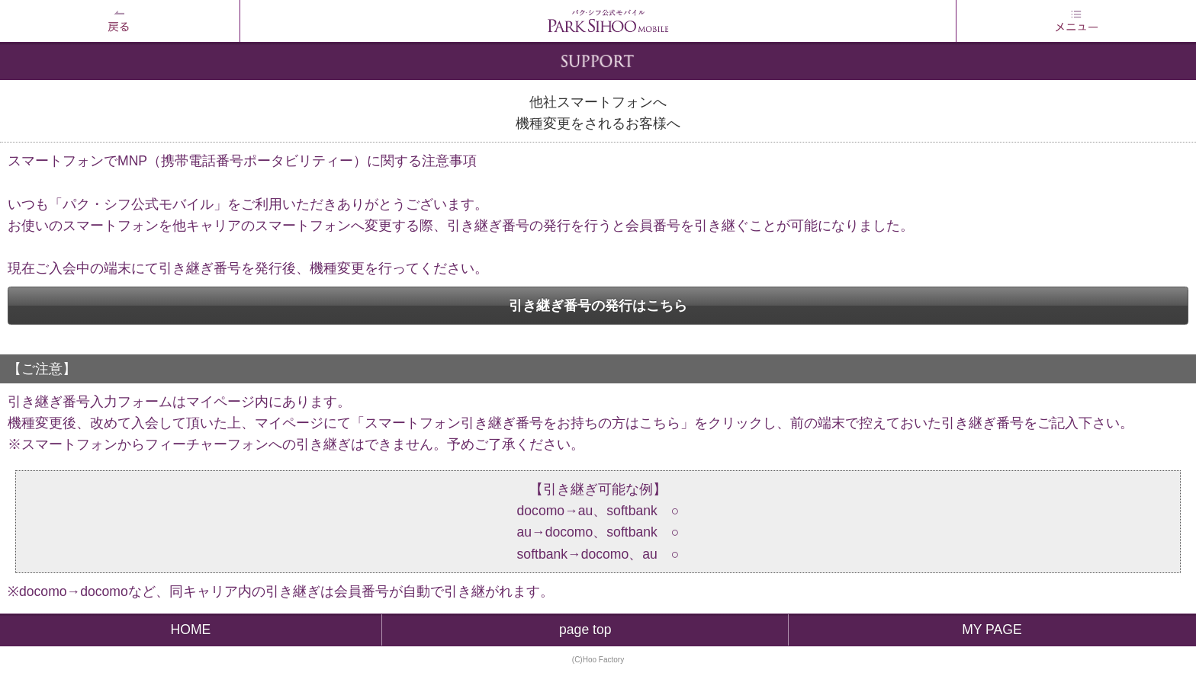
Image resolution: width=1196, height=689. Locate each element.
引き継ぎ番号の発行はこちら (598, 305)
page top (585, 629)
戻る (120, 21)
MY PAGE (992, 629)
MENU (1076, 21)
